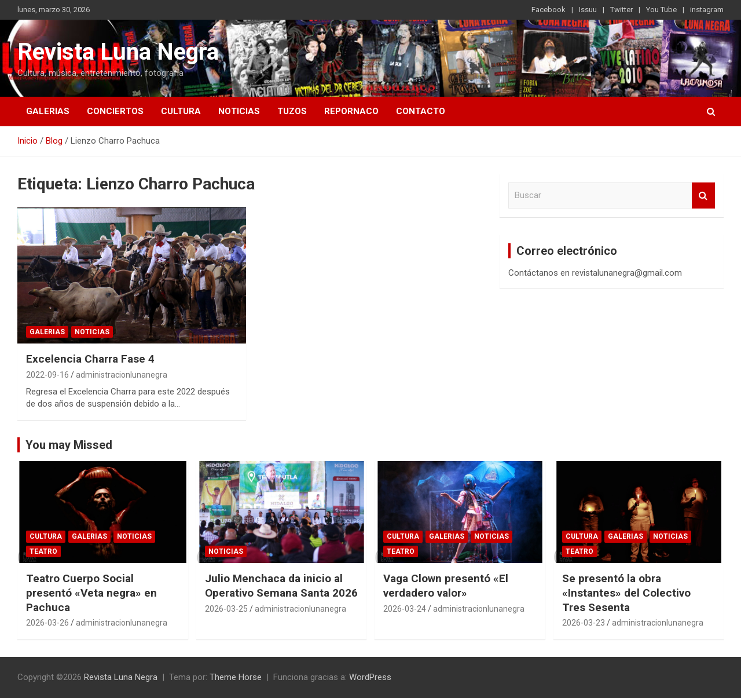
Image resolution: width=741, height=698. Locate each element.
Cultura (181, 111)
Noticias (239, 111)
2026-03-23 (583, 622)
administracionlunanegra (121, 374)
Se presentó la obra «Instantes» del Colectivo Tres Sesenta (626, 592)
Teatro (43, 551)
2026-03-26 (47, 622)
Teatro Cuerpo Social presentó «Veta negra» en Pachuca (91, 592)
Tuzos (292, 111)
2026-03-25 (226, 608)
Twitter (621, 9)
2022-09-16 (47, 374)
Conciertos (115, 111)
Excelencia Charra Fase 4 (90, 359)
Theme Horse (236, 677)
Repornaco (351, 111)
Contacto (420, 111)
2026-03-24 (404, 608)
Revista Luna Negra (118, 51)
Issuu (588, 9)
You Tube (661, 9)
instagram (707, 9)
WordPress (370, 677)
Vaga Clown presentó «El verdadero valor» (445, 586)
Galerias (47, 111)
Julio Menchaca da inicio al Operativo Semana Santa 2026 (281, 586)
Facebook (548, 9)
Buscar (703, 195)
